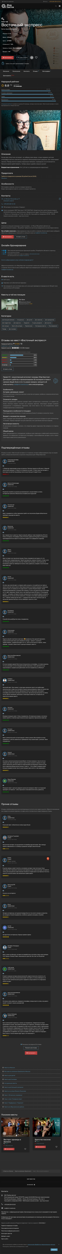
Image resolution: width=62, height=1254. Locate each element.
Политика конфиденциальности (10, 1231)
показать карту (8, 201)
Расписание (16, 71)
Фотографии (46, 71)
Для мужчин (48, 323)
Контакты (27, 71)
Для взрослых (17, 323)
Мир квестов (31, 1179)
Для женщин (5, 326)
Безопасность (4, 99)
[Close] (58, 1244)
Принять (54, 1249)
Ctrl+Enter (42, 1223)
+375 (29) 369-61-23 (9, 204)
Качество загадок (5, 89)
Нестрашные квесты (40, 326)
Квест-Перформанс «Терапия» (13, 1103)
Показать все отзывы (31, 1047)
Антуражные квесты (10, 1083)
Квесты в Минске (9, 1067)
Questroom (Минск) (11, 29)
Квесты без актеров (17, 326)
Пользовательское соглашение (10, 1228)
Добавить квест (5, 1236)
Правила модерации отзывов (9, 1225)
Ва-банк (22, 299)
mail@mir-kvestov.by (41, 233)
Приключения (28, 326)
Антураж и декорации (6, 93)
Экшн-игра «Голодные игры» (12, 1099)
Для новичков (38, 319)
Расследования (53, 326)
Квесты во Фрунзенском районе (13, 1107)
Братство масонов (43, 1139)
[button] (59, 111)
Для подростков (6, 323)
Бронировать (7, 57)
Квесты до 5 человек (10, 1079)
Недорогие (26, 323)
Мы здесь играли (21, 57)
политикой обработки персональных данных (41, 1244)
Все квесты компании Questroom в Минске (16, 1071)
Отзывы (36, 71)
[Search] (56, 6)
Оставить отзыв (20, 236)
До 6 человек (12, 329)
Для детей (29, 319)
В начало (31, 1184)
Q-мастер (4, 365)
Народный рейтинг (7, 104)
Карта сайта (4, 1239)
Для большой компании (8, 319)
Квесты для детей (9, 1075)
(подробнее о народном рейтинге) (10, 346)
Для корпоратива (49, 319)
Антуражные (20, 319)
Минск (45, 1)
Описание (6, 71)
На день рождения (37, 323)
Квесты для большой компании (13, 1087)
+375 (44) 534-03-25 (55, 1)
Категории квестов (6, 1233)
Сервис (3, 96)
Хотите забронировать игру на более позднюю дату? (17, 260)
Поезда (4, 329)
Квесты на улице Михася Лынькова (14, 1091)
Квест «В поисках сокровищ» (12, 1095)
